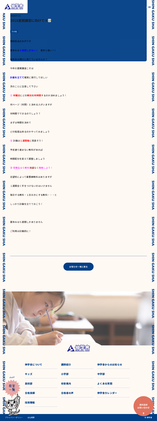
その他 (14, 31)
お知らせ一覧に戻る (78, 266)
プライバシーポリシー (14, 417)
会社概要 (31, 417)
